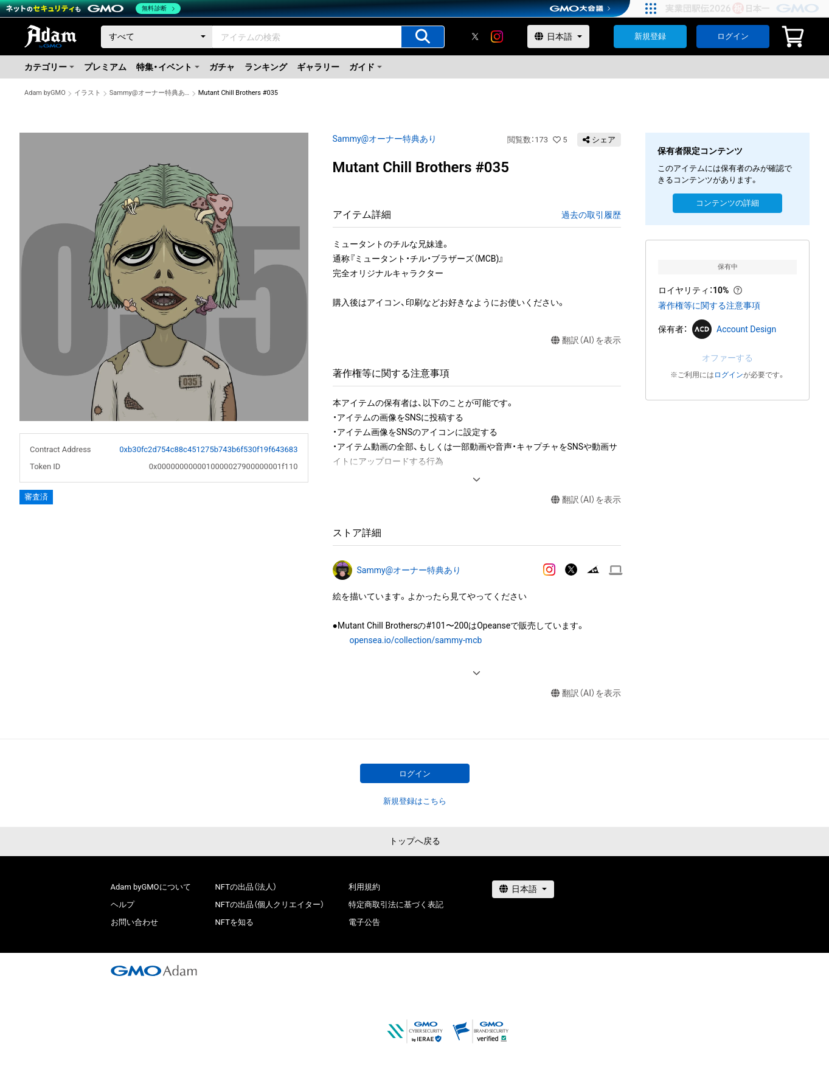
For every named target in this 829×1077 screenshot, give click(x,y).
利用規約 (364, 886)
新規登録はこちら (414, 801)
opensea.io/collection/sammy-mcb (416, 640)
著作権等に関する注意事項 (709, 305)
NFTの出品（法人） (246, 886)
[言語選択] (558, 36)
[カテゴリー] (157, 37)
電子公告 (364, 922)
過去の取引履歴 (591, 215)
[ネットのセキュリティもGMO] (93, 8)
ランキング (266, 67)
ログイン (733, 36)
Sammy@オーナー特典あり (149, 93)
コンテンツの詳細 (727, 202)
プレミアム (105, 67)
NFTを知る (234, 922)
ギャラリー (318, 67)
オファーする (727, 358)
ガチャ (222, 67)
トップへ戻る (414, 841)
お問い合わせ (134, 922)
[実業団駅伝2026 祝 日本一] (744, 8)
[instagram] (497, 36)
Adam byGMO (45, 93)
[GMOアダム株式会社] (154, 970)
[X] (475, 36)
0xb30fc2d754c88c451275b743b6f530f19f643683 (208, 449)
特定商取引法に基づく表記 (396, 904)
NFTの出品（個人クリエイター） (269, 904)
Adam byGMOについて (151, 886)
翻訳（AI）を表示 (586, 340)
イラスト (87, 93)
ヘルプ (122, 904)
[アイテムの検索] (423, 37)
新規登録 (650, 36)
